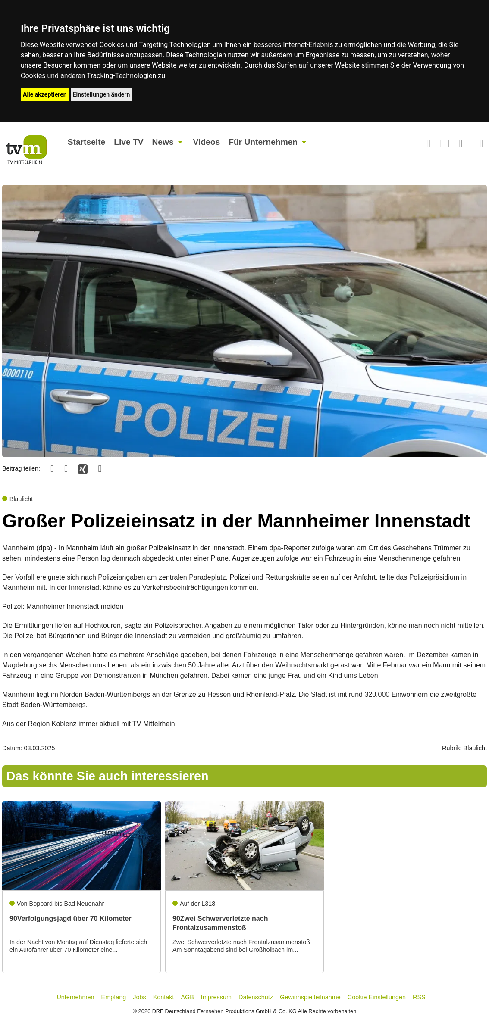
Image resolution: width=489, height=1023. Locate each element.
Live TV (128, 142)
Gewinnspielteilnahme (310, 997)
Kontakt (163, 997)
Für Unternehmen (263, 142)
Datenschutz (255, 997)
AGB (187, 997)
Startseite (86, 142)
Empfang (113, 997)
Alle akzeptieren (45, 94)
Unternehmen (75, 997)
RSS (419, 997)
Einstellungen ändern (101, 94)
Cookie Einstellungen (377, 997)
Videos (206, 142)
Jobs (139, 997)
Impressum (216, 997)
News (162, 142)
